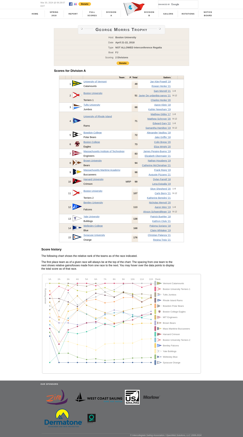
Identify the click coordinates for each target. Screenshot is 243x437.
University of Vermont (95, 81)
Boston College (92, 142)
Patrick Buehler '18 (160, 216)
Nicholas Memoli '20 (160, 202)
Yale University (92, 216)
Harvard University (93, 179)
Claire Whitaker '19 (160, 230)
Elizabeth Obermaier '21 (158, 156)
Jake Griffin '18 (163, 137)
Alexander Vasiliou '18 (159, 132)
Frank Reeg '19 (162, 170)
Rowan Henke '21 (161, 86)
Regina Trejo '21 (162, 239)
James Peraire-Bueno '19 (157, 151)
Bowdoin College (93, 132)
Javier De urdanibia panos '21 (155, 95)
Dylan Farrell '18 (162, 179)
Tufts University (92, 104)
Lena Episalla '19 (161, 184)
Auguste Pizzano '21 (160, 174)
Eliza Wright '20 (162, 146)
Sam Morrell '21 (162, 91)
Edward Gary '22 (162, 123)
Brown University (93, 160)
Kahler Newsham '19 (159, 109)
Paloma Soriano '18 (160, 225)
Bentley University (93, 202)
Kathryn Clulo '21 (161, 221)
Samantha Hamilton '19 (158, 128)
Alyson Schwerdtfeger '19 (157, 211)
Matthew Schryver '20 (159, 118)
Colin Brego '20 (162, 142)
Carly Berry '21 (163, 193)
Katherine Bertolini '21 (159, 198)
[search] (174, 4)
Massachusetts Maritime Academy (102, 170)
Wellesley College (93, 225)
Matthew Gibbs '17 (161, 114)
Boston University (93, 93)
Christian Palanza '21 (159, 235)
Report (73, 14)
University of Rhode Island (98, 116)
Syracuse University (94, 235)
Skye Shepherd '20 (160, 188)
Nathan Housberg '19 (159, 160)
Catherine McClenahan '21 (156, 165)
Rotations (188, 14)
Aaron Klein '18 (162, 104)
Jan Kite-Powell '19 (160, 81)
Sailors (168, 14)
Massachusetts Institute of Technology (104, 151)
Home (35, 14)
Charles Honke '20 (161, 100)
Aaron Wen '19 (163, 207)
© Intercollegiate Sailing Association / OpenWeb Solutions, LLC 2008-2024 (165, 435)
